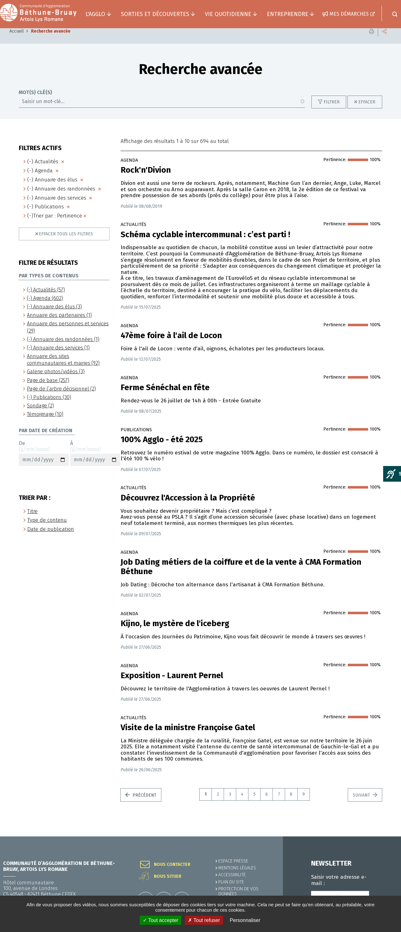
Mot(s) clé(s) (35, 102)
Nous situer (167, 876)
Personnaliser (245, 920)
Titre (32, 520)
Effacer (366, 111)
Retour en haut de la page (382, 836)
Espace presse (233, 861)
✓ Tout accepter (160, 920)
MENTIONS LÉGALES (237, 868)
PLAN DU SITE (231, 882)
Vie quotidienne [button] (228, 14)
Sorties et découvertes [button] (155, 14)
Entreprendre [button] (287, 14)
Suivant (362, 804)
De (44, 462)
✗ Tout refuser (204, 920)
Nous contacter (172, 864)
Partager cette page (384, 40)
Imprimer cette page (371, 40)
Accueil (16, 40)
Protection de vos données (238, 891)
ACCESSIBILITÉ (232, 874)
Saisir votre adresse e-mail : (339, 880)
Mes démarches (349, 14)
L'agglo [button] (95, 14)
